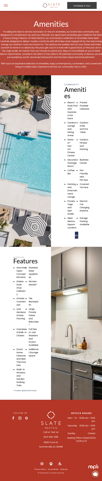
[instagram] (20, 418)
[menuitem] (40, 469)
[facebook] (13, 418)
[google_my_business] (26, 418)
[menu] (5, 5)
